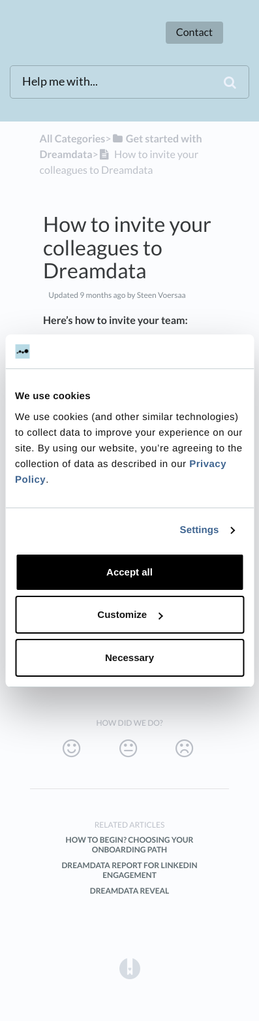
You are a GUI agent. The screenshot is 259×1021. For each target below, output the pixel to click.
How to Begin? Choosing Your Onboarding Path (130, 844)
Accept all (129, 571)
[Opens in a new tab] (129, 968)
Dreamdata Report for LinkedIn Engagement (129, 870)
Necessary (129, 657)
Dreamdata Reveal (130, 891)
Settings (199, 530)
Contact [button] (194, 32)
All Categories (73, 139)
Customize (129, 614)
